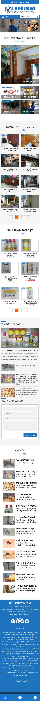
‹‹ (10, 217)
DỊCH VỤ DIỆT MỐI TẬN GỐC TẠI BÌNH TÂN (10, 150)
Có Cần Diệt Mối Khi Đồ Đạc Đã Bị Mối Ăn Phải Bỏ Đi (26, 517)
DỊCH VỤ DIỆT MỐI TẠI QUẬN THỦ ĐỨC (10, 210)
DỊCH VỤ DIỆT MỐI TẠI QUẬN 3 (30, 170)
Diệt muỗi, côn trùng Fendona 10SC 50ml (30, 302)
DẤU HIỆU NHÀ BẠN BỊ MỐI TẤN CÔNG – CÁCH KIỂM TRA (26, 563)
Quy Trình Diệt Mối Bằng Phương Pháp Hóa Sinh (26, 494)
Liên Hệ (11, 257)
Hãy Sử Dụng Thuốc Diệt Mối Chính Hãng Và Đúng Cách (26, 586)
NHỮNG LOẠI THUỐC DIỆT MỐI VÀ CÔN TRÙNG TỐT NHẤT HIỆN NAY (26, 376)
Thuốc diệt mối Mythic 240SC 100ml (30, 254)
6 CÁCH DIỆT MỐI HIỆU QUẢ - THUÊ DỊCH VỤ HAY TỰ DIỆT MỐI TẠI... (26, 460)
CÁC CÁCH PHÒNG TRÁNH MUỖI (26, 551)
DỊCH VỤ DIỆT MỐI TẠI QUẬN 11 (10, 190)
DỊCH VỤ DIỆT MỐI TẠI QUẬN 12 (10, 170)
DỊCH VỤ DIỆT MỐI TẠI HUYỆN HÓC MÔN (30, 210)
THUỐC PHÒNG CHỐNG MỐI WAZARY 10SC (10, 278)
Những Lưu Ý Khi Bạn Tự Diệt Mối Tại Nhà (26, 529)
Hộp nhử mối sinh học (10, 301)
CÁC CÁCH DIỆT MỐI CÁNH (24, 389)
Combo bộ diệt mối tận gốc (30, 277)
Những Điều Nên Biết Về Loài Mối (26, 574)
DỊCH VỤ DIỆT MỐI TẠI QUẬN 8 (30, 190)
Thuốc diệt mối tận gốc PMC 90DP (10, 254)
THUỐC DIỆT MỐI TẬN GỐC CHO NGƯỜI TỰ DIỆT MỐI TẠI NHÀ (19, 350)
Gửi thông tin (30, 435)
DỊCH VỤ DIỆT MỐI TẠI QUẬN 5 (30, 150)
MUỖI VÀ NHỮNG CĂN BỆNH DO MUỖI (24, 540)
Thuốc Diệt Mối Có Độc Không (25, 506)
